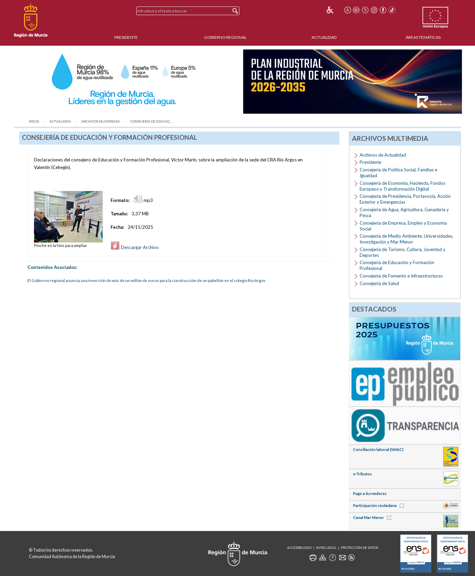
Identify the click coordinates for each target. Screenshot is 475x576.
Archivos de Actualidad (383, 155)
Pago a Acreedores (370, 493)
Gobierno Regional (225, 37)
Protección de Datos (359, 548)
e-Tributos (362, 474)
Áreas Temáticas (423, 37)
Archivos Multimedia (100, 121)
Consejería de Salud (379, 283)
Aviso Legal (326, 548)
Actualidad (324, 37)
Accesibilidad (299, 548)
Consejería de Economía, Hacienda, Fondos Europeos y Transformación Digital (402, 186)
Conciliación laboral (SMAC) (378, 449)
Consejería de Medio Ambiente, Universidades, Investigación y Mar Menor (406, 239)
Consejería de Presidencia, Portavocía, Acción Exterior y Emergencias (405, 199)
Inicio (34, 121)
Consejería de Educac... (151, 121)
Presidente (126, 37)
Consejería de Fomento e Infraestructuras (401, 276)
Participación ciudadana (379, 505)
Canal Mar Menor (373, 517)
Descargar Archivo (135, 247)
